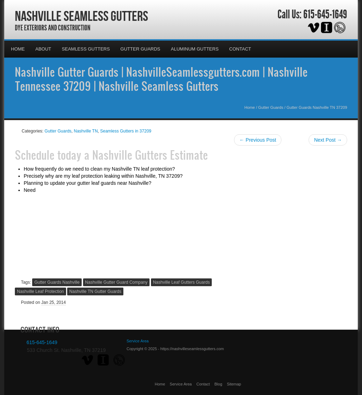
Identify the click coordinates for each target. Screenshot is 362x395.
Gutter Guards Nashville (57, 282)
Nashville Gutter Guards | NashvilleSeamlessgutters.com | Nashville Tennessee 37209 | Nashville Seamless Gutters (161, 79)
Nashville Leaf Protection (40, 291)
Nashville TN (86, 131)
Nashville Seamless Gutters (81, 16)
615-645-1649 (325, 14)
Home (18, 49)
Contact (240, 49)
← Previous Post (257, 140)
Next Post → (328, 140)
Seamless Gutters (86, 49)
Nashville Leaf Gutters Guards (181, 282)
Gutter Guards (140, 49)
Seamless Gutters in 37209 (125, 131)
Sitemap (234, 384)
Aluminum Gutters (194, 49)
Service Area (181, 384)
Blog (218, 384)
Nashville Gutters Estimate (150, 155)
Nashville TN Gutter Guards (95, 291)
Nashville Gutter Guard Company (116, 282)
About (43, 49)
